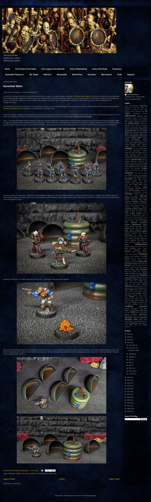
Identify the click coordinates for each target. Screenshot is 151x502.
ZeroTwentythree (133, 94)
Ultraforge (135, 304)
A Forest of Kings (137, 109)
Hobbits (135, 202)
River (140, 267)
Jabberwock (136, 207)
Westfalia (128, 319)
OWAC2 (136, 250)
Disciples (127, 163)
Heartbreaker (143, 198)
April (130, 365)
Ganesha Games (140, 186)
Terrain (131, 297)
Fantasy (129, 172)
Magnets (132, 221)
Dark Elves (127, 157)
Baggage (137, 121)
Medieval (128, 228)
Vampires (127, 308)
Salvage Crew (136, 271)
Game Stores (128, 184)
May (130, 362)
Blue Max (133, 130)
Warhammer (143, 314)
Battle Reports (134, 123)
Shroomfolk (62, 75)
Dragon (145, 163)
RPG (126, 271)
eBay (135, 166)
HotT (130, 203)
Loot (129, 219)
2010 (129, 406)
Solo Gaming (129, 290)
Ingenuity (141, 205)
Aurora (131, 119)
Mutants (140, 235)
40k (142, 107)
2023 (129, 342)
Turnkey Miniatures (142, 302)
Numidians (132, 242)
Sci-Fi (145, 273)
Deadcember (136, 159)
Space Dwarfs (139, 289)
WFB (135, 319)
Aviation (136, 119)
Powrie (134, 260)
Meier (141, 228)
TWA (129, 304)
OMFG (139, 246)
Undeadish (143, 306)
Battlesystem (143, 123)
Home (7, 69)
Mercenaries (106, 75)
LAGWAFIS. (128, 215)
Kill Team (139, 210)
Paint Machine (133, 254)
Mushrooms (128, 235)
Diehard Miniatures (131, 161)
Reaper (127, 265)
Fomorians (117, 69)
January (131, 374)
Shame (126, 282)
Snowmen (141, 288)
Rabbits (127, 261)
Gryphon (141, 194)
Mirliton (144, 231)
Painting (143, 254)
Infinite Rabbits (134, 205)
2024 (129, 340)
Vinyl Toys (143, 310)
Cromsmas (132, 154)
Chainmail (140, 142)
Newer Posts (9, 479)
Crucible (139, 154)
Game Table (138, 184)
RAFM (136, 261)
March (131, 368)
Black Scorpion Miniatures (132, 129)
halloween (135, 198)
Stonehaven (128, 295)
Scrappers (136, 275)
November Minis (12, 86)
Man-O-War (139, 221)
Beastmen (128, 125)
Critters (126, 154)
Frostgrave (127, 182)
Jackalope (144, 207)
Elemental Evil (129, 168)
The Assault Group (141, 297)
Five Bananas (143, 175)
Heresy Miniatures (42, 473)
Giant (145, 188)
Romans (144, 269)
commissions (137, 150)
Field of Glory (142, 173)
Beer (133, 125)
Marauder (134, 222)
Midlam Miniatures (136, 230)
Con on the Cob (133, 152)
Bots (131, 134)
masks (127, 226)
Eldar (145, 166)
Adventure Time (140, 111)
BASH (126, 123)
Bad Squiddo (129, 121)
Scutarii (127, 277)
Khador (127, 210)
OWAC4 (127, 252)
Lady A (144, 214)
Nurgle (138, 242)
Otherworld (128, 250)
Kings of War (130, 212)
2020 (129, 383)
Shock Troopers (138, 282)
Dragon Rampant (130, 165)
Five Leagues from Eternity (52, 69)
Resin (136, 267)
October (131, 354)
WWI (130, 325)
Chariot (138, 144)
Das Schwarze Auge (136, 157)
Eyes (145, 170)
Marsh (145, 224)
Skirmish (135, 286)
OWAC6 (139, 252)
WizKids (139, 321)
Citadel (18, 473)
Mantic (145, 221)
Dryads (145, 165)
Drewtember (139, 165)
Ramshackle (141, 263)
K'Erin (145, 208)
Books (127, 134)
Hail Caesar (134, 196)
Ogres (127, 244)
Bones (145, 132)
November (132, 348)
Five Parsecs (25, 473)
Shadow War (133, 280)
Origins (139, 248)
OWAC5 (133, 252)
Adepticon (127, 111)
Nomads (127, 240)
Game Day (134, 182)
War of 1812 (139, 312)
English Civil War (129, 170)
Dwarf (126, 166)
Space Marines (142, 291)
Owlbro (126, 254)
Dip (146, 161)
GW (146, 194)
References (144, 265)
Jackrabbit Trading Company (134, 209)
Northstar (133, 240)
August (131, 357)
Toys (132, 300)
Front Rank (143, 181)
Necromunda (132, 237)
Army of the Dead (99, 69)
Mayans (145, 226)
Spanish (138, 293)
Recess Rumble (136, 265)
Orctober (133, 248)
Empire (144, 168)
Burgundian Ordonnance (139, 136)
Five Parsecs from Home (25, 69)
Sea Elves (92, 75)
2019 (129, 386)
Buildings (127, 135)
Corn (146, 152)
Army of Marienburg (78, 69)
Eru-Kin (137, 170)
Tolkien (142, 298)
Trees (130, 302)
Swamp (145, 295)
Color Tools (128, 150)
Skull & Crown (143, 286)
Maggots (127, 221)
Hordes (127, 203)
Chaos (133, 144)
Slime (135, 288)
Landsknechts (136, 215)
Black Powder (143, 127)
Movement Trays (136, 233)
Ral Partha (143, 262)
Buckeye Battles (138, 134)
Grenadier (128, 194)
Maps (126, 222)
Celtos (130, 142)
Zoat (140, 325)
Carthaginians (136, 139)
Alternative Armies (140, 113)
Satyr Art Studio (130, 273)
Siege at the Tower (132, 284)
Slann (131, 288)
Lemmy (130, 217)
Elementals (137, 168)
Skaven (144, 284)
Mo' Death (34, 75)
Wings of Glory (132, 321)
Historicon (128, 202)
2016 (129, 394)
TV (125, 304)
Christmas (133, 146)
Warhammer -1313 (131, 316)
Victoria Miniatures (134, 310)
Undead (129, 306)
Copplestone (141, 152)
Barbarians (144, 121)
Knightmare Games (141, 212)
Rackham (132, 261)
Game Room (143, 182)
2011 (129, 403)
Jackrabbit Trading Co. (14, 75)
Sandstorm (144, 271)
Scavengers (139, 273)
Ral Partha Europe (131, 263)
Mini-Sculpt (133, 231)
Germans (138, 188)
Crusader (144, 154)
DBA (143, 157)
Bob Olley (132, 132)
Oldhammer (52, 473)
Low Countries (135, 219)
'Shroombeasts (133, 106)
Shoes (145, 282)
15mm (134, 107)
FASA (135, 173)
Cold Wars (143, 148)
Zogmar (145, 325)
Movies (145, 233)
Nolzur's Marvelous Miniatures (138, 238)
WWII (135, 325)
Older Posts (114, 479)
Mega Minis (135, 228)
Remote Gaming (129, 267)
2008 (129, 411)
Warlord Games (142, 316)
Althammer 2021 (142, 116)
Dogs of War (138, 163)
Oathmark (144, 242)
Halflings (127, 198)
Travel (136, 300)
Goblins (137, 190)
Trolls (119, 75)
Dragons (131, 75)
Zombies (127, 326)
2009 (129, 408)
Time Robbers (135, 298)
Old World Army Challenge (82, 96)
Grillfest (136, 194)
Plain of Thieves (136, 258)
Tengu (126, 297)
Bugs (145, 134)
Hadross (127, 196)
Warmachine (129, 317)
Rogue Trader (135, 269)
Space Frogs (133, 291)
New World (140, 237)
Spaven (145, 293)
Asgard (126, 119)
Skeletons (128, 286)
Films (126, 175)
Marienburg (136, 224)
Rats (146, 263)
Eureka (141, 170)
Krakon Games (135, 214)
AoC (141, 118)
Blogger (93, 495)
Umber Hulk (143, 304)
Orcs (126, 248)
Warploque (143, 317)
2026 (129, 334)
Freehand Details (131, 181)
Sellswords (128, 279)
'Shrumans (128, 107)
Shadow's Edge (142, 280)
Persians (136, 256)
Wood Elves (77, 75)
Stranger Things (137, 295)
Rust (130, 271)
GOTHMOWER (136, 192)
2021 (138, 107)
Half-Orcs (47, 75)
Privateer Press (142, 260)
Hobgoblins (143, 202)
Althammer (11, 473)
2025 (129, 337)
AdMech (133, 111)
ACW (145, 109)
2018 (129, 388)
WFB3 (141, 319)
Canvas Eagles (136, 137)
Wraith (140, 323)
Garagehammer (129, 188)
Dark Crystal (143, 156)
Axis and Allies (143, 119)
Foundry (144, 179)
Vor (126, 312)
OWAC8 (145, 252)
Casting (145, 139)
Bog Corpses (139, 132)
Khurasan (132, 210)
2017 (129, 391)
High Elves (143, 199)
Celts (135, 143)
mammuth (79, 495)
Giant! (126, 190)
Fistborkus (135, 175)
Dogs (131, 163)
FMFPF (33, 473)
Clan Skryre (136, 148)
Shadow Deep (137, 279)
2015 (129, 397)
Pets (141, 256)
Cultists (127, 156)
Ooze (142, 246)
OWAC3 (144, 250)
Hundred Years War (137, 203)
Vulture (129, 312)
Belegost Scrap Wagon (131, 127)
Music (135, 235)
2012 (129, 400)
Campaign (127, 137)
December (132, 345)
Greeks (145, 192)
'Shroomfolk (143, 106)
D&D (131, 156)
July (130, 359)
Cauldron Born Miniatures (133, 141)
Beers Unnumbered (141, 125)
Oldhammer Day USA (131, 246)
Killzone (145, 210)
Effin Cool (140, 166)
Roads (145, 267)
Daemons (136, 156)
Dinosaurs (141, 161)
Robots (127, 269)
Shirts (131, 282)
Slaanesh (127, 288)
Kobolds (127, 214)
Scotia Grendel (129, 275)
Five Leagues (129, 177)
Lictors (135, 217)
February (132, 371)
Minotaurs (139, 231)
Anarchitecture (128, 118)
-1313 (126, 106)
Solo (146, 288)
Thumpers (127, 298)
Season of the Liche (141, 277)
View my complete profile (133, 99)
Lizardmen (140, 217)
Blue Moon (140, 130)
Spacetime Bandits (130, 293)
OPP (146, 246)
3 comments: (34, 470)
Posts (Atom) (16, 483)
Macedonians (143, 219)
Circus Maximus (142, 146)
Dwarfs (131, 166)
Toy (129, 300)
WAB (133, 312)
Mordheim (127, 233)
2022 (129, 377)
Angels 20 (136, 118)
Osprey (145, 248)
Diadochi (144, 159)
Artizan (145, 118)
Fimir (130, 175)
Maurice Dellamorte (136, 226)
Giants (131, 190)
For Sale (137, 179)
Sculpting (143, 275)
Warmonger (136, 317)
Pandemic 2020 (129, 256)
